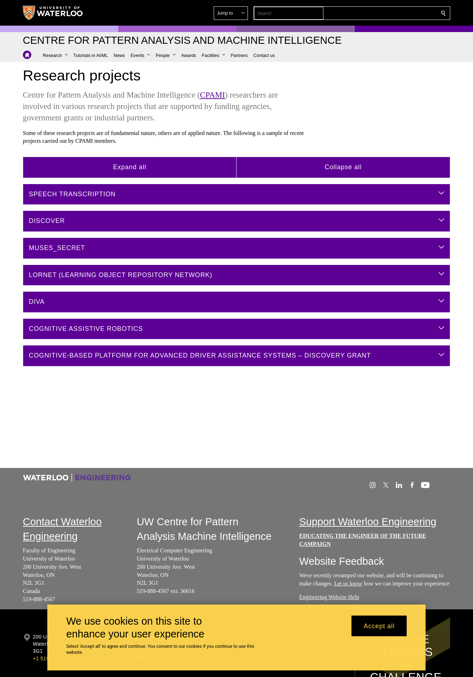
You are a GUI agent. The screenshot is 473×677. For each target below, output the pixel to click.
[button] (392, 13)
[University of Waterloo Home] (53, 13)
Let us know (348, 583)
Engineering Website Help (329, 597)
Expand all (129, 167)
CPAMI (212, 94)
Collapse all (343, 167)
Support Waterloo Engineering (367, 521)
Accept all (379, 625)
